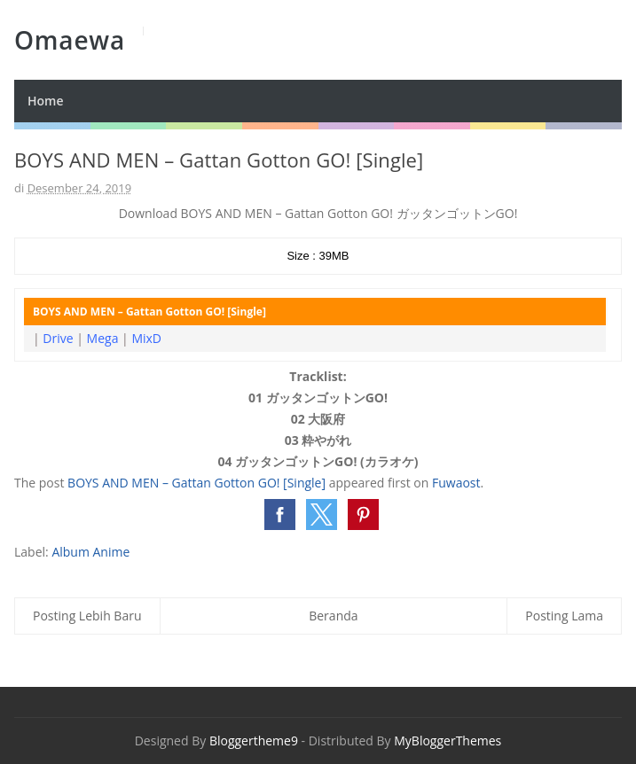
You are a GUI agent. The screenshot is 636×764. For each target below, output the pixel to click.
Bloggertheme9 (253, 740)
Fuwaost (456, 482)
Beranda (333, 615)
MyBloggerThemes (447, 740)
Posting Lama (564, 615)
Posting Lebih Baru (87, 615)
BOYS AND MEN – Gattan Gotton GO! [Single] (196, 482)
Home (45, 100)
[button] (279, 514)
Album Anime (90, 551)
